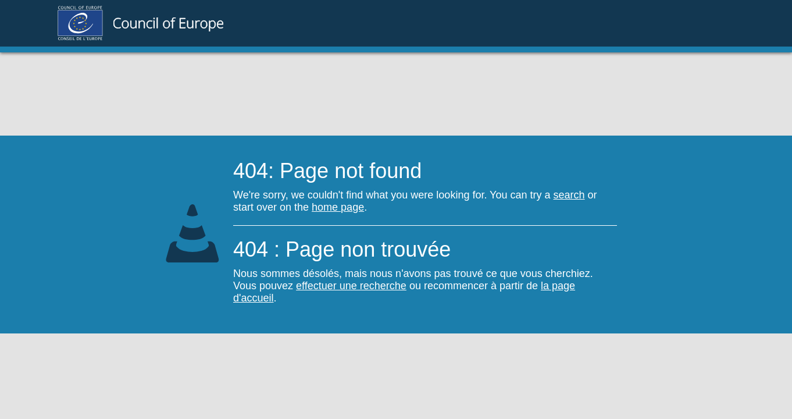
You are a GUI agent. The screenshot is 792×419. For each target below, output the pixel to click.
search (569, 195)
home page (338, 207)
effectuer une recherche (351, 286)
